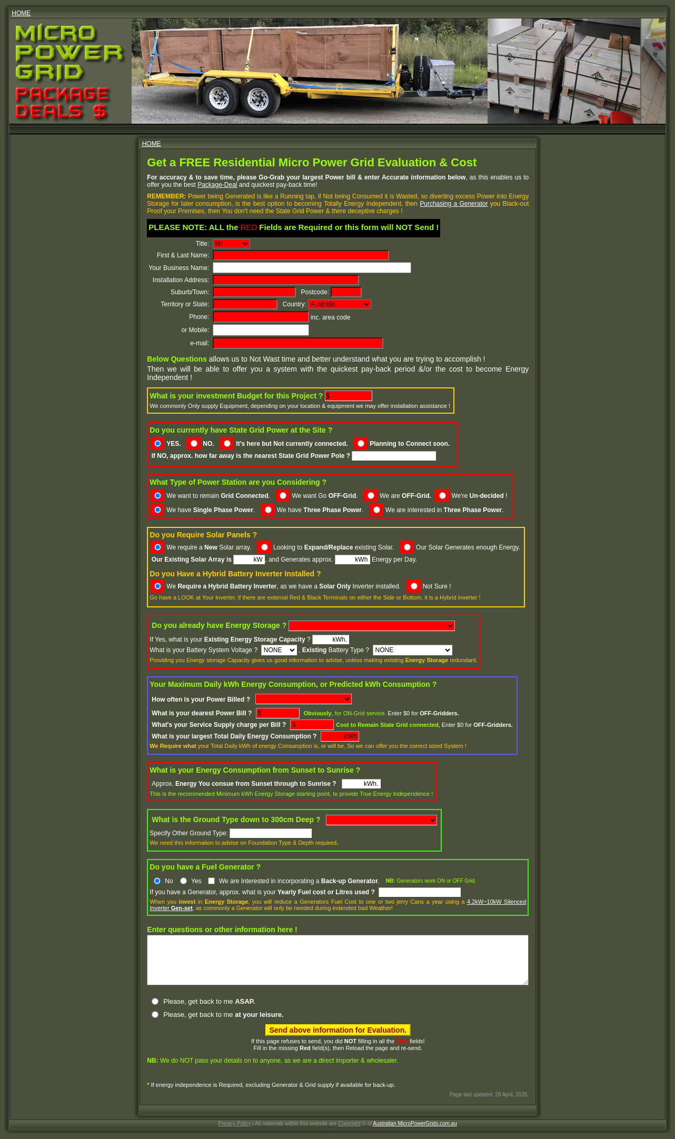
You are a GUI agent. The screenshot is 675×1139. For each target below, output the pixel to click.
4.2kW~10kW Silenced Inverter (488, 893)
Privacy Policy (234, 1124)
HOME (21, 13)
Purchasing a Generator (385, 203)
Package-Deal (143, 184)
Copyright (349, 1124)
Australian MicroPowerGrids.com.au (415, 1124)
